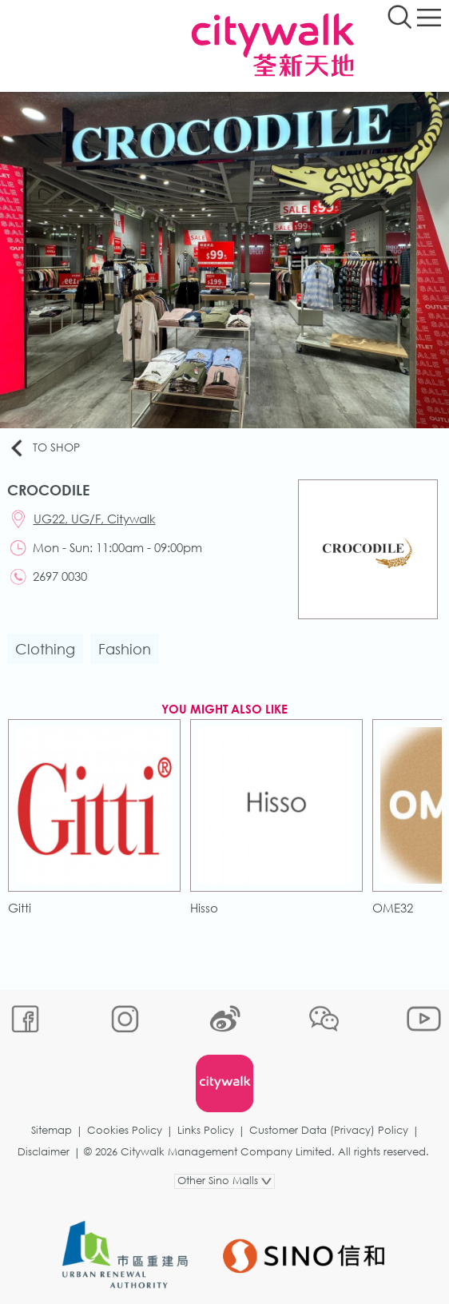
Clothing (45, 649)
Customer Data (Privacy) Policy (328, 1130)
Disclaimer (44, 1152)
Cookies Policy (124, 1130)
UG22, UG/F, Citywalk (95, 519)
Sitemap (51, 1130)
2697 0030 (60, 576)
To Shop (44, 448)
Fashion (124, 649)
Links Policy (205, 1130)
